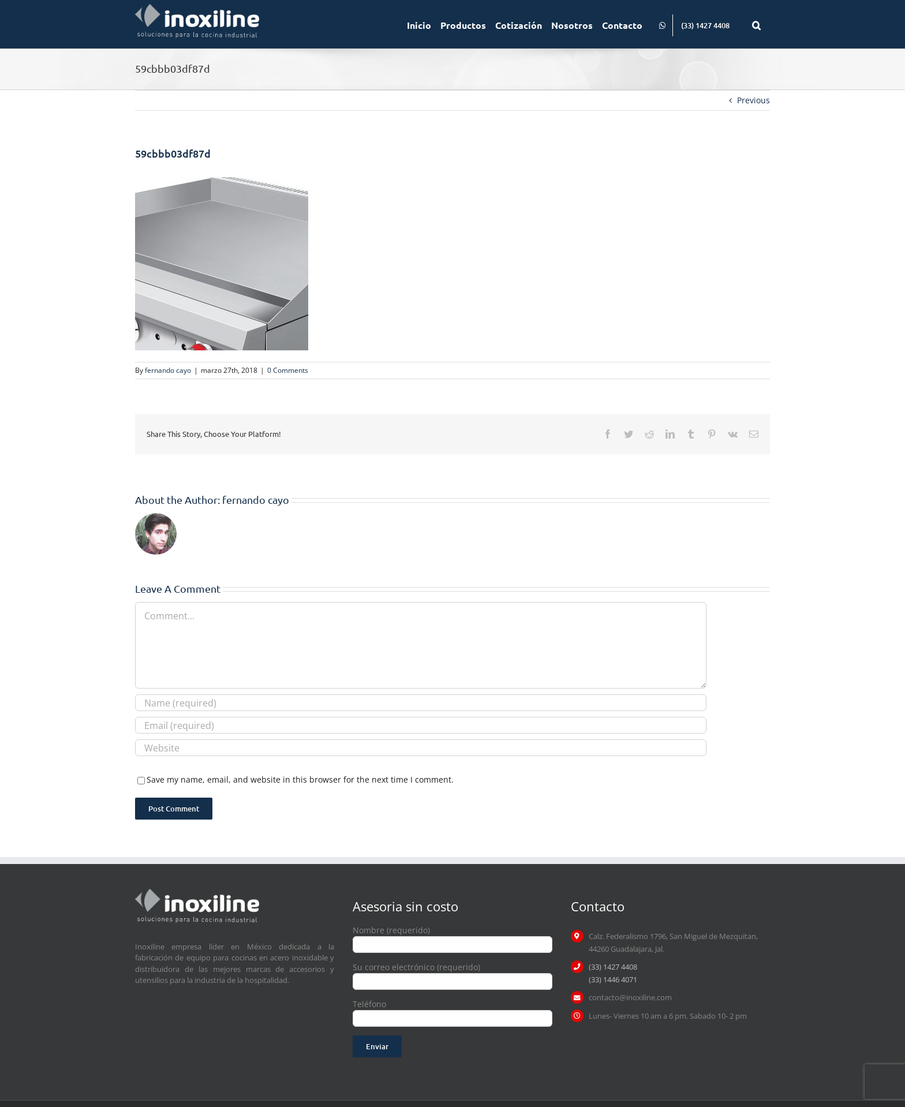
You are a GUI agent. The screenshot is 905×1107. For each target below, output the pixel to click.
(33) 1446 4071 (613, 979)
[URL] (420, 747)
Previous (753, 100)
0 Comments (287, 370)
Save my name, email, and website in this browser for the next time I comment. (300, 779)
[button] (756, 24)
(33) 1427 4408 (613, 967)
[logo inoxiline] (197, 892)
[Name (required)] (420, 702)
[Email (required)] (420, 725)
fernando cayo (168, 370)
